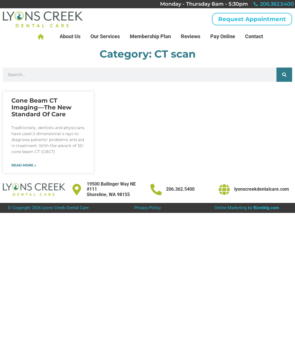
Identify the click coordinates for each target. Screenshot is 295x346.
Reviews (190, 36)
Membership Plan (150, 36)
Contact (254, 36)
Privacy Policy (147, 207)
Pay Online (222, 36)
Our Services (105, 36)
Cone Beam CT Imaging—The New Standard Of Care (41, 107)
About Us (70, 36)
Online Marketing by (247, 207)
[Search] (284, 75)
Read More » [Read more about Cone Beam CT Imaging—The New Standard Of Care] (23, 165)
